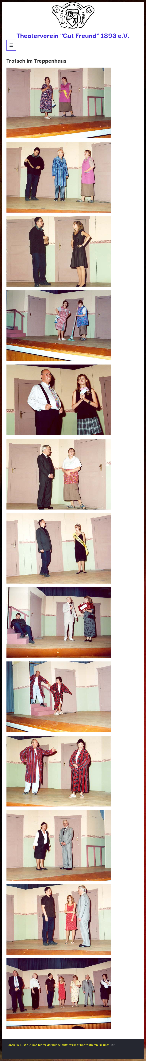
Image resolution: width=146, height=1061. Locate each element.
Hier (112, 1045)
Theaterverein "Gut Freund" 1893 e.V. (73, 35)
